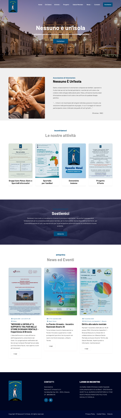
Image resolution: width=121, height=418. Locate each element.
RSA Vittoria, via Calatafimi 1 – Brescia (94, 321)
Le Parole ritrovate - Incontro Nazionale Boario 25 (60, 325)
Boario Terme (51, 321)
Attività (56, 4)
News (88, 4)
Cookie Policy (101, 414)
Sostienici (107, 4)
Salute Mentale (78, 4)
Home (40, 4)
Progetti (66, 4)
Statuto (110, 414)
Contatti (97, 4)
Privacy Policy (90, 414)
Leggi (15, 354)
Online (14, 321)
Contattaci (60, 42)
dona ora (60, 234)
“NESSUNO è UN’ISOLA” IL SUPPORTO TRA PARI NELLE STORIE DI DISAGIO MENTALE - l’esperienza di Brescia (24, 328)
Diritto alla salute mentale (94, 324)
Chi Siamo (48, 4)
